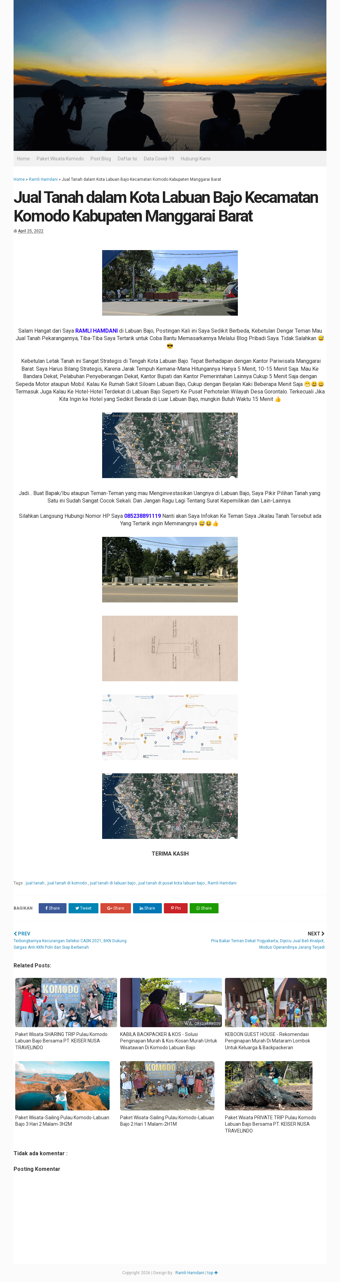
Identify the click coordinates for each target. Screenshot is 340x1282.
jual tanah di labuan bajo (113, 883)
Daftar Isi (127, 158)
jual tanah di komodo (68, 883)
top (212, 1272)
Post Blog (101, 158)
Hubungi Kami (195, 158)
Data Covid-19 (159, 158)
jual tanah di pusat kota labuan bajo (172, 883)
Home (23, 158)
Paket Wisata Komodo (60, 158)
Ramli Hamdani (43, 179)
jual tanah (35, 883)
